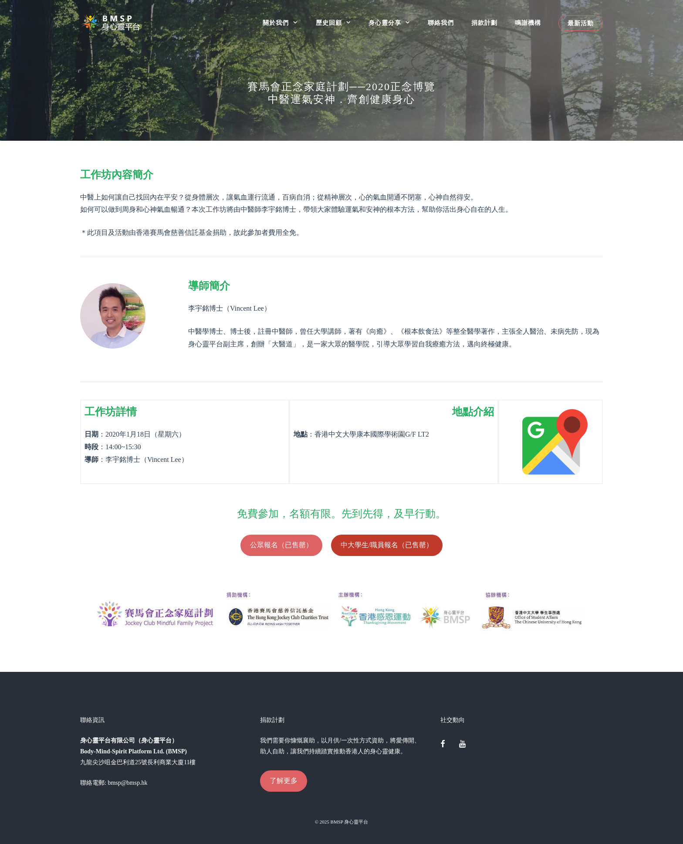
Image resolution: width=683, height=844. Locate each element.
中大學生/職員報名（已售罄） (387, 545)
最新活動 (581, 23)
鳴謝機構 (528, 23)
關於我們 (285, 23)
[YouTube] (462, 744)
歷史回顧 (338, 23)
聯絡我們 (441, 23)
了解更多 (284, 780)
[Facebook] (443, 744)
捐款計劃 (484, 23)
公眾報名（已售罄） (281, 545)
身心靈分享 (394, 23)
